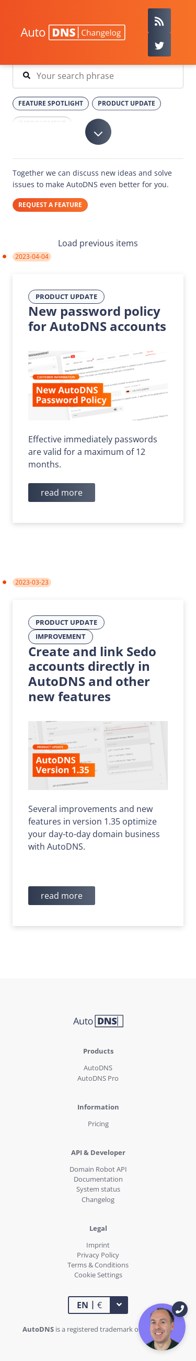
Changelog (98, 1199)
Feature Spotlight (50, 103)
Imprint (98, 1245)
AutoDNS (98, 1067)
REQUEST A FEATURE (50, 204)
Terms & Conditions (98, 1264)
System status (98, 1189)
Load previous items (98, 243)
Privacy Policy (98, 1255)
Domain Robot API (98, 1169)
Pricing (98, 1123)
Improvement (61, 636)
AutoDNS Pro (98, 1078)
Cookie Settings (98, 1274)
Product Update (66, 296)
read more (62, 492)
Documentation (98, 1179)
